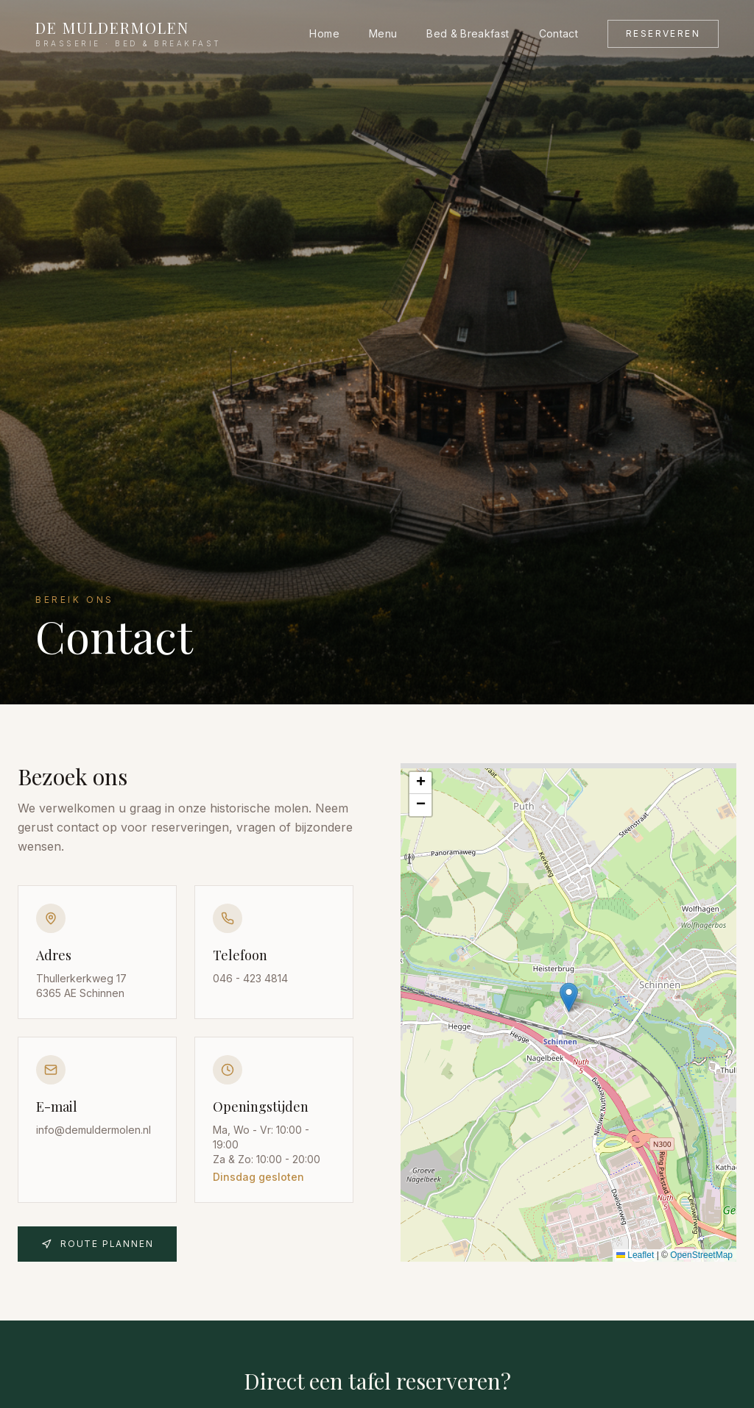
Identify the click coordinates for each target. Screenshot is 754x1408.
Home (324, 33)
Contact (558, 33)
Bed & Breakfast (467, 33)
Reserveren (663, 33)
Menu (383, 33)
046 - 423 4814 (250, 978)
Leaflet (635, 1255)
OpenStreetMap (701, 1255)
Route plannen (97, 1243)
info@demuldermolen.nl (93, 1132)
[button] (569, 997)
